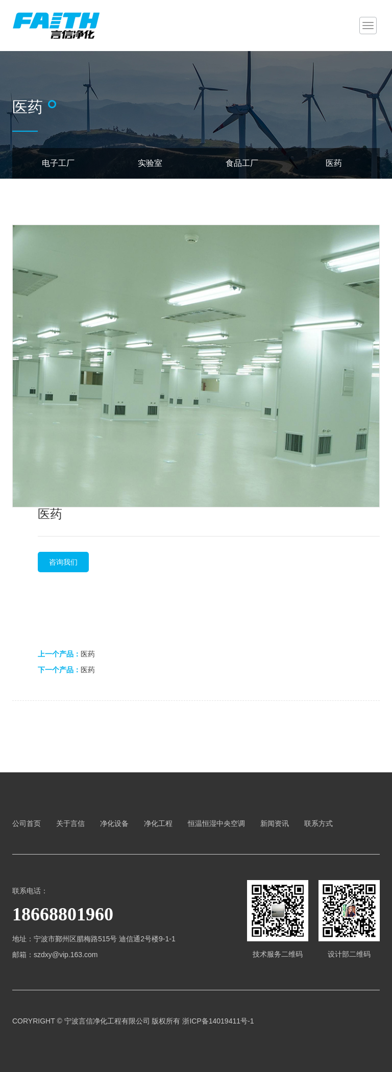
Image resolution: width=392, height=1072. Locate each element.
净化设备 (114, 823)
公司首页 (26, 823)
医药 (334, 163)
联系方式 (318, 823)
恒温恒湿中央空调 (216, 823)
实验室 (150, 163)
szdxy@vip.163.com (65, 955)
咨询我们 (63, 562)
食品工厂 (242, 163)
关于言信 (70, 823)
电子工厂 (58, 163)
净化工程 (158, 823)
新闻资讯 (274, 823)
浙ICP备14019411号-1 (218, 1021)
